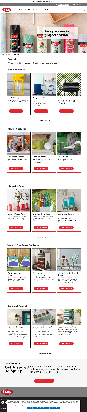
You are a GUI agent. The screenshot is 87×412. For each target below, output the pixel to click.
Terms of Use (30, 405)
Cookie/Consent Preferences (46, 403)
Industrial (13, 4)
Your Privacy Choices (54, 407)
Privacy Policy (72, 402)
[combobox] (75, 9)
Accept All (30, 407)
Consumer (6, 4)
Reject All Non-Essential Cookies (41, 407)
